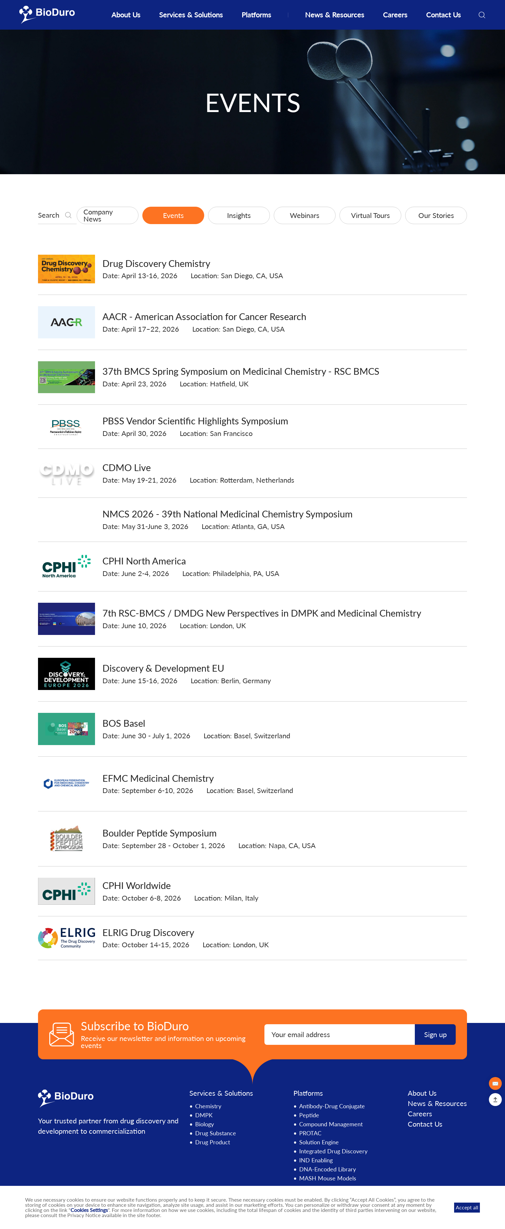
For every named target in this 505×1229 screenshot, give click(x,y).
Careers (395, 14)
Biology (204, 1124)
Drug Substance (215, 1133)
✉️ (495, 1083)
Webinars (304, 215)
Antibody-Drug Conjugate (332, 1106)
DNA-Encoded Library (327, 1169)
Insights (239, 215)
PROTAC (310, 1133)
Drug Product (212, 1142)
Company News (98, 215)
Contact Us (443, 14)
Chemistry (208, 1106)
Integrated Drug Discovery (333, 1151)
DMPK (204, 1115)
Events (173, 215)
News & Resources (334, 14)
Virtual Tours (370, 215)
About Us (125, 14)
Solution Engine (319, 1142)
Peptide (309, 1115)
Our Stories (436, 215)
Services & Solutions (191, 14)
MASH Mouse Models (327, 1178)
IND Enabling (316, 1160)
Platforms (256, 14)
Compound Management (331, 1124)
